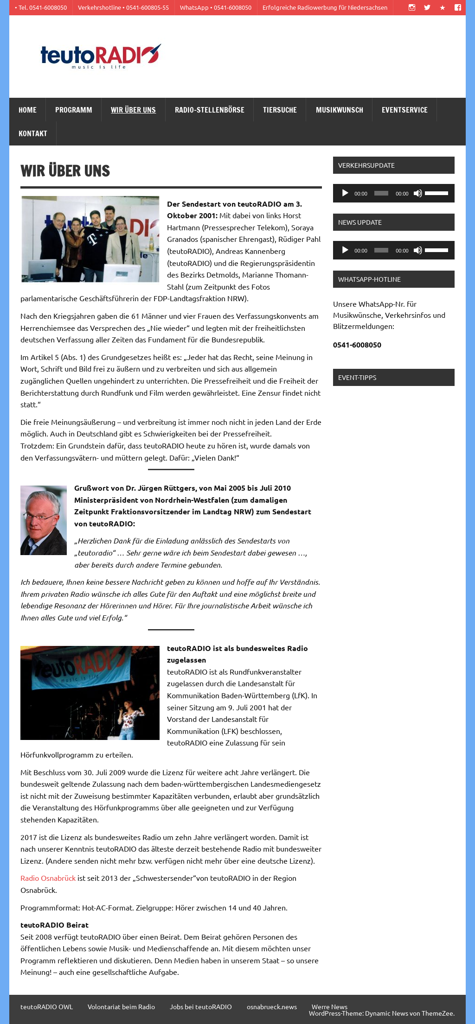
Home (28, 110)
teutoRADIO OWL (46, 1006)
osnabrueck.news (272, 1006)
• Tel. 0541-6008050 (41, 7)
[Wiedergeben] (345, 193)
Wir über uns (133, 110)
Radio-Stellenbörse (209, 110)
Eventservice (405, 110)
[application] (394, 193)
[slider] (381, 193)
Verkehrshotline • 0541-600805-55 (123, 7)
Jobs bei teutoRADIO (201, 1006)
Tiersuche (280, 110)
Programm (73, 110)
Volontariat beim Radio (121, 1006)
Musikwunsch (339, 110)
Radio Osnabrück (48, 877)
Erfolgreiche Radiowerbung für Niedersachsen (325, 7)
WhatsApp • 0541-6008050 (215, 7)
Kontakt (33, 133)
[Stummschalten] (418, 193)
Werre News (329, 1006)
